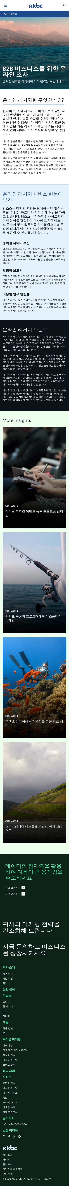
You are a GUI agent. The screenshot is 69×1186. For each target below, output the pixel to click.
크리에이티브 (10, 1102)
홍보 (5, 1097)
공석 (5, 1033)
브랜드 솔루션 (10, 1064)
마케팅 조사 (9, 1107)
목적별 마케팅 (12, 1039)
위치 (5, 983)
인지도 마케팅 (10, 1060)
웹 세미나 (8, 1006)
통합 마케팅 (9, 1083)
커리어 (6, 1159)
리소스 (7, 995)
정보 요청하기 (15, 887)
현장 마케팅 (9, 1055)
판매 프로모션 (10, 1112)
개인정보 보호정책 (12, 1169)
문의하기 (8, 1118)
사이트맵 (7, 1154)
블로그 (6, 1001)
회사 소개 (9, 967)
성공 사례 (9, 1071)
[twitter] (4, 1136)
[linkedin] (14, 1136)
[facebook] (9, 1136)
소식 (5, 1011)
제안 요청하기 (15, 894)
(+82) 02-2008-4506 (15, 1124)
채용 (5, 1022)
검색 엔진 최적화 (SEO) (15, 1050)
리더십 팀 (8, 973)
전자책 (6, 1016)
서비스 (7, 1077)
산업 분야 (9, 989)
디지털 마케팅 (10, 1088)
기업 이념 (8, 978)
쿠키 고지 (8, 1174)
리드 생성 (8, 1045)
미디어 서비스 (10, 1092)
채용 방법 (8, 1028)
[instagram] (19, 1136)
